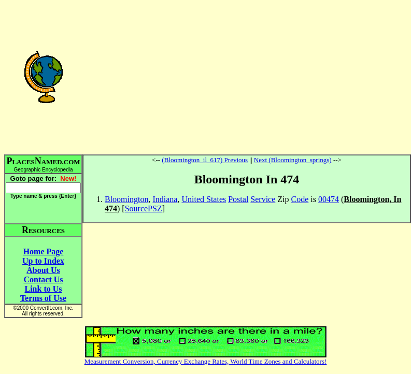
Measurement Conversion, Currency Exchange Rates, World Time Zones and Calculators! (205, 361)
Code (300, 199)
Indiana (164, 199)
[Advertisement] (246, 76)
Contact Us (43, 279)
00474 (328, 199)
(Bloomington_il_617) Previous (205, 160)
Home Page (43, 251)
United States (203, 199)
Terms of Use (43, 298)
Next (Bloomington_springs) (293, 160)
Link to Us (43, 288)
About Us (43, 270)
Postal (238, 199)
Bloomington (126, 199)
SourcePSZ (143, 208)
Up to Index (43, 260)
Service (262, 199)
